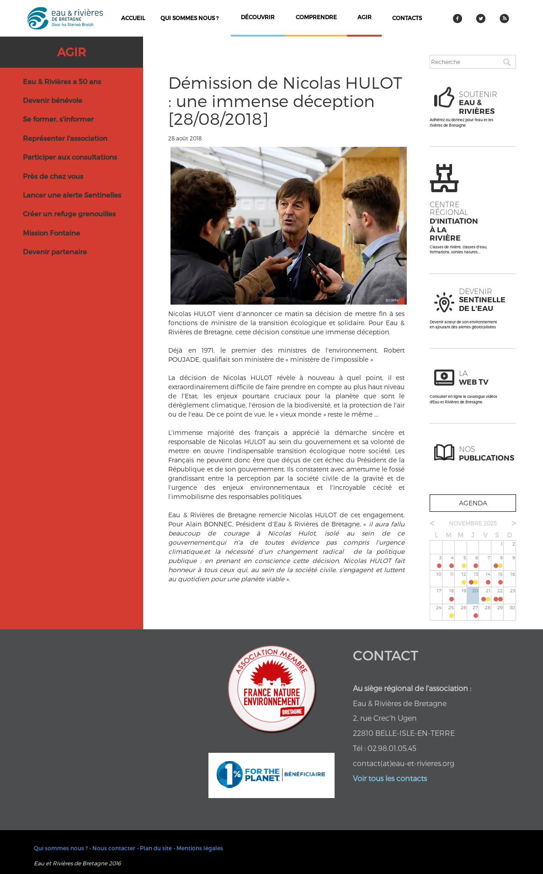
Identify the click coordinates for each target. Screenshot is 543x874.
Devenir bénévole (52, 100)
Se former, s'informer (58, 119)
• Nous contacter (112, 848)
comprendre (316, 17)
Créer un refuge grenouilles (69, 213)
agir (364, 17)
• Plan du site (154, 848)
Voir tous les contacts (390, 778)
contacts (407, 18)
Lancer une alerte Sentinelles (72, 195)
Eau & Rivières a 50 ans (62, 81)
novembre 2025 (473, 523)
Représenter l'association (65, 138)
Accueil (133, 18)
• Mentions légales (198, 848)
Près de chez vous (53, 176)
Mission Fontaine (51, 233)
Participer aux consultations (70, 157)
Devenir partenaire (55, 251)
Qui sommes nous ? (189, 18)
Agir (71, 52)
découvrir (258, 17)
